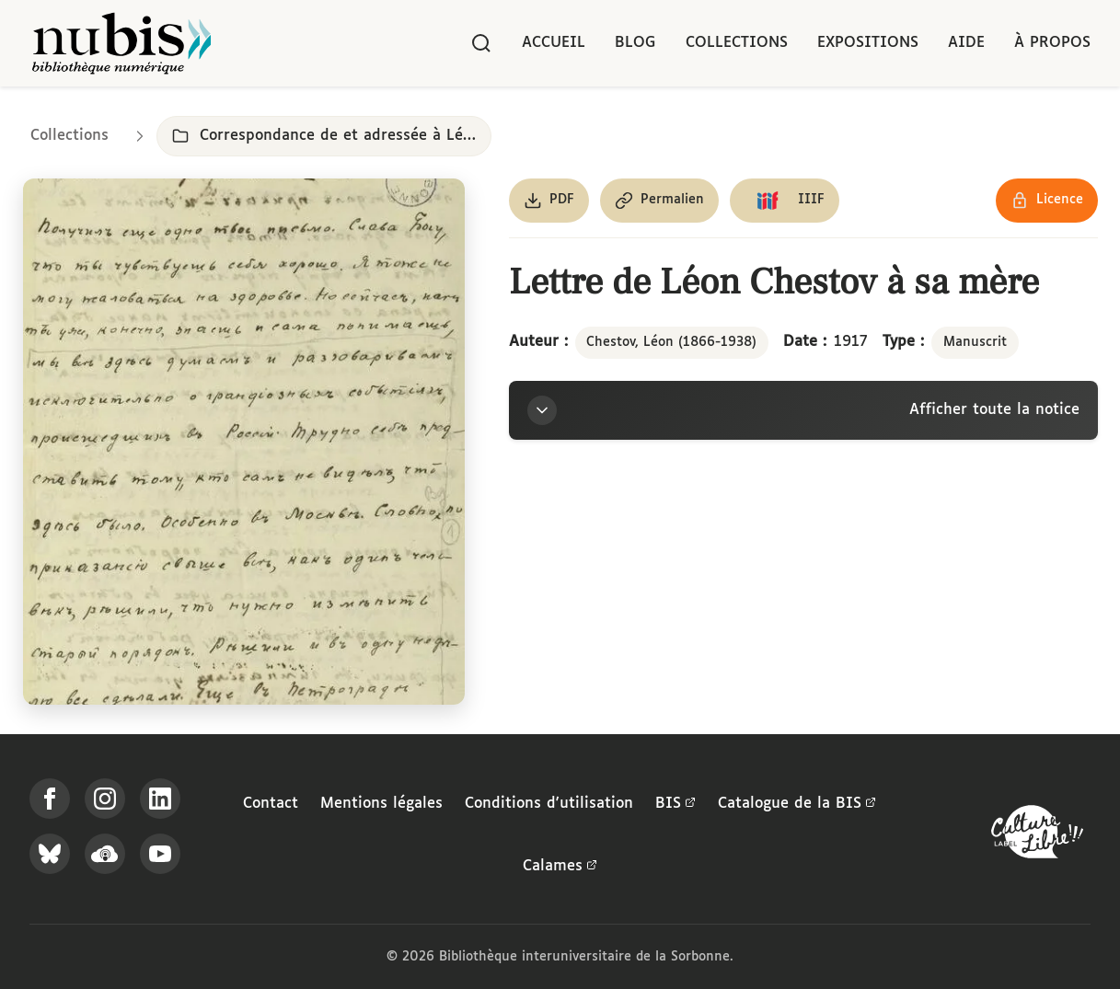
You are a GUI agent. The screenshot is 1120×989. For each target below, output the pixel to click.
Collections (737, 43)
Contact (270, 803)
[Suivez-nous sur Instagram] (105, 798)
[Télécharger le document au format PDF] (549, 200)
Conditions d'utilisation (549, 803)
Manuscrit (975, 342)
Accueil (553, 43)
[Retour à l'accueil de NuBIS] (121, 43)
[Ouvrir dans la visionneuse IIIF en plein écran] (244, 442)
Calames (560, 867)
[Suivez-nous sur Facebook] (49, 798)
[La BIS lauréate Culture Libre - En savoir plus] (1037, 835)
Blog (635, 43)
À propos (1052, 43)
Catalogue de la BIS (797, 804)
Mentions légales (381, 803)
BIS (675, 804)
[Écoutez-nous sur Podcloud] (105, 854)
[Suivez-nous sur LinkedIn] (160, 798)
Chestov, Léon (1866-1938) (671, 342)
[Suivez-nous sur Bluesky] (49, 854)
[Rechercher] (481, 43)
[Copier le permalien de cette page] (659, 200)
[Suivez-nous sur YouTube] (160, 854)
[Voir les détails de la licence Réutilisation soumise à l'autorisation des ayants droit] (1047, 200)
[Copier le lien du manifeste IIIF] (784, 200)
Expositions (867, 43)
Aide (966, 43)
